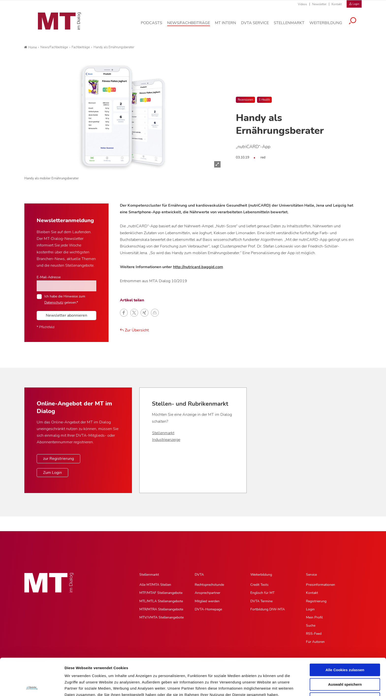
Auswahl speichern (345, 647)
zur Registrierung (58, 458)
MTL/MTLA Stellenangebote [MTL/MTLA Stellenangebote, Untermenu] (161, 601)
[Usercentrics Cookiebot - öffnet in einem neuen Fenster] (31, 686)
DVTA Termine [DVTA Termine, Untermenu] (261, 601)
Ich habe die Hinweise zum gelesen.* (64, 299)
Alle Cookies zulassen (344, 633)
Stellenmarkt (163, 433)
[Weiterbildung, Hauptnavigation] (329, 26)
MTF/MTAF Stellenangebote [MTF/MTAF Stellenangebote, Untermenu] (160, 592)
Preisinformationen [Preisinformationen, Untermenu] (320, 584)
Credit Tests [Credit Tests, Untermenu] (259, 584)
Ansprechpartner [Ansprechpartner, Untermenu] (207, 592)
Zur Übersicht (134, 330)
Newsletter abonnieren (66, 315)
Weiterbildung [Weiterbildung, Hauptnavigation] (261, 574)
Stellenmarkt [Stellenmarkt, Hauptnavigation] (149, 574)
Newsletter (319, 4)
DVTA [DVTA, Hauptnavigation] (199, 574)
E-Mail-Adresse (49, 277)
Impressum (101, 670)
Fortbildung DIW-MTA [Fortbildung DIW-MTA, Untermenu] (267, 609)
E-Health (264, 100)
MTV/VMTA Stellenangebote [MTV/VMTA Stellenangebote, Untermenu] (161, 617)
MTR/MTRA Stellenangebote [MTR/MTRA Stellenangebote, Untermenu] (161, 609)
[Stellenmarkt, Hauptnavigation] (292, 26)
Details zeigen (261, 686)
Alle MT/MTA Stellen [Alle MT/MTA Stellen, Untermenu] (155, 584)
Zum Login (52, 472)
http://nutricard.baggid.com (198, 267)
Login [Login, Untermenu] (310, 609)
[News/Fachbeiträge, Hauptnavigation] (192, 26)
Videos (302, 4)
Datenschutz (76, 670)
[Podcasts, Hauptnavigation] (155, 26)
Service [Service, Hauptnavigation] (311, 574)
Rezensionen (245, 100)
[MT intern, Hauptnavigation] (229, 26)
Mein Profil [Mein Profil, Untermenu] (314, 617)
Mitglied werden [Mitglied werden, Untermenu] (207, 601)
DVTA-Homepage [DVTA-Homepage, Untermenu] (208, 609)
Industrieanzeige (166, 439)
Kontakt (337, 4)
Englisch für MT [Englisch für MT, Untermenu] (262, 592)
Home (30, 47)
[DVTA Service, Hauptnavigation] (259, 26)
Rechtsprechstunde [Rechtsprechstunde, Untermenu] (209, 584)
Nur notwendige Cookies (345, 662)
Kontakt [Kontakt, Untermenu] (312, 592)
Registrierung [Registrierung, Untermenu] (316, 601)
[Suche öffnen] (356, 24)
